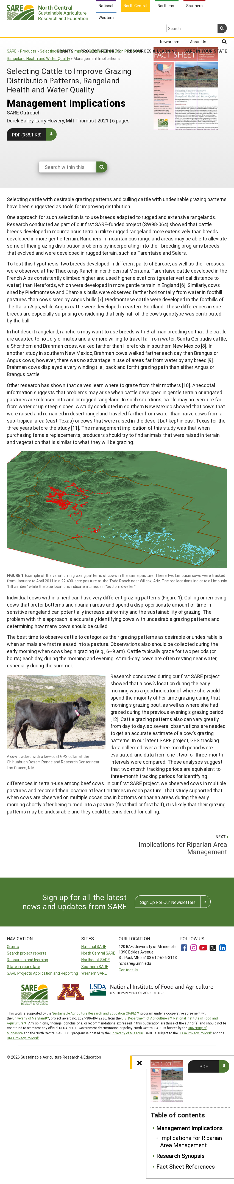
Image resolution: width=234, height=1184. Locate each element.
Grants (65, 29)
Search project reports (26, 953)
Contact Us (128, 969)
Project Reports (100, 29)
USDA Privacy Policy (194, 1033)
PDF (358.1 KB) (26, 135)
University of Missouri (126, 1033)
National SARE (93, 946)
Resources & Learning (152, 29)
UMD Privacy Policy (21, 1038)
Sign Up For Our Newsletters (168, 902)
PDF (203, 1066)
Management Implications (189, 1128)
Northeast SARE (95, 959)
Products (28, 51)
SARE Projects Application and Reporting (42, 973)
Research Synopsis (180, 1156)
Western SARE (94, 973)
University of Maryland (29, 1018)
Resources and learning (27, 959)
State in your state (23, 966)
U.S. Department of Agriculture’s (145, 1018)
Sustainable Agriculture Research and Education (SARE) (94, 1013)
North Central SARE (98, 953)
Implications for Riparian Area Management (191, 1141)
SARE (11, 51)
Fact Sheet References (185, 1166)
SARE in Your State (205, 29)
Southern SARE (94, 966)
